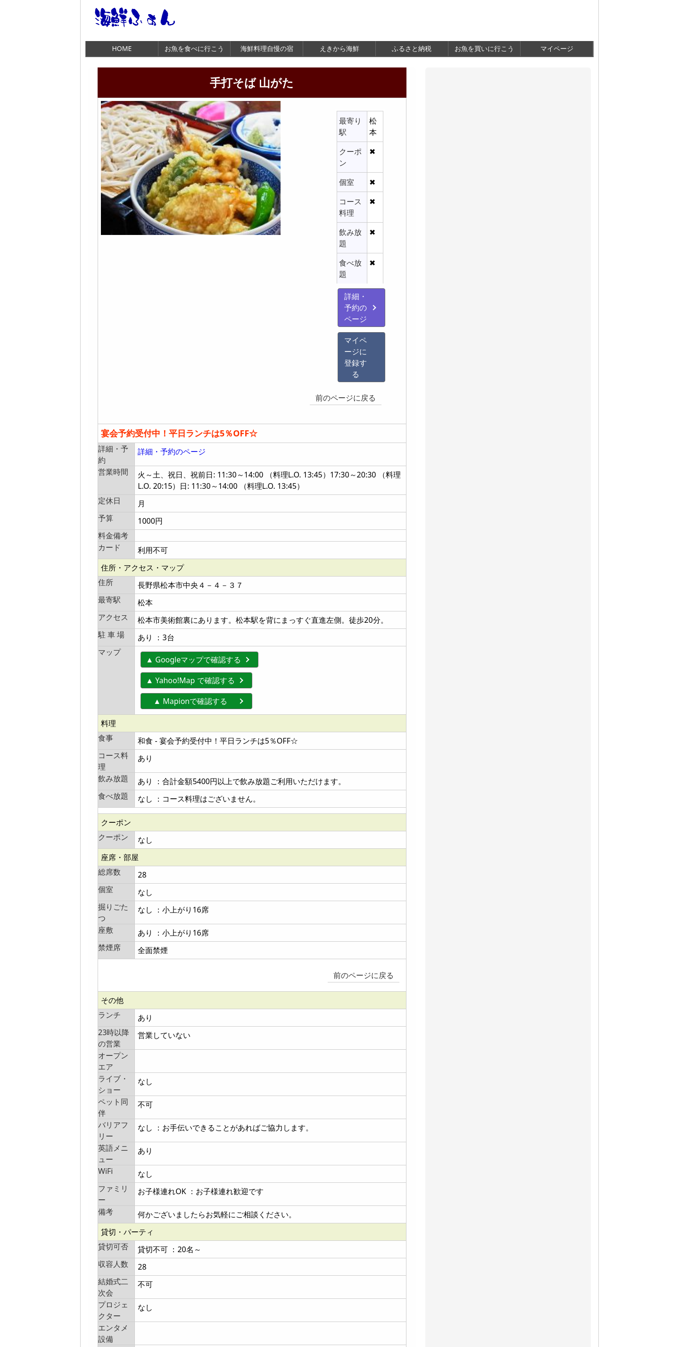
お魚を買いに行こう (484, 48)
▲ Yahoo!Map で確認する (190, 551)
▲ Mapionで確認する (198, 572)
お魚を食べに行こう (194, 48)
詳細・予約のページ (309, 232)
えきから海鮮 (339, 48)
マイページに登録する (309, 253)
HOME (122, 48)
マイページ (556, 48)
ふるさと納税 (411, 48)
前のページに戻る (359, 277)
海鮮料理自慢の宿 (266, 48)
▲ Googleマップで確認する (193, 531)
